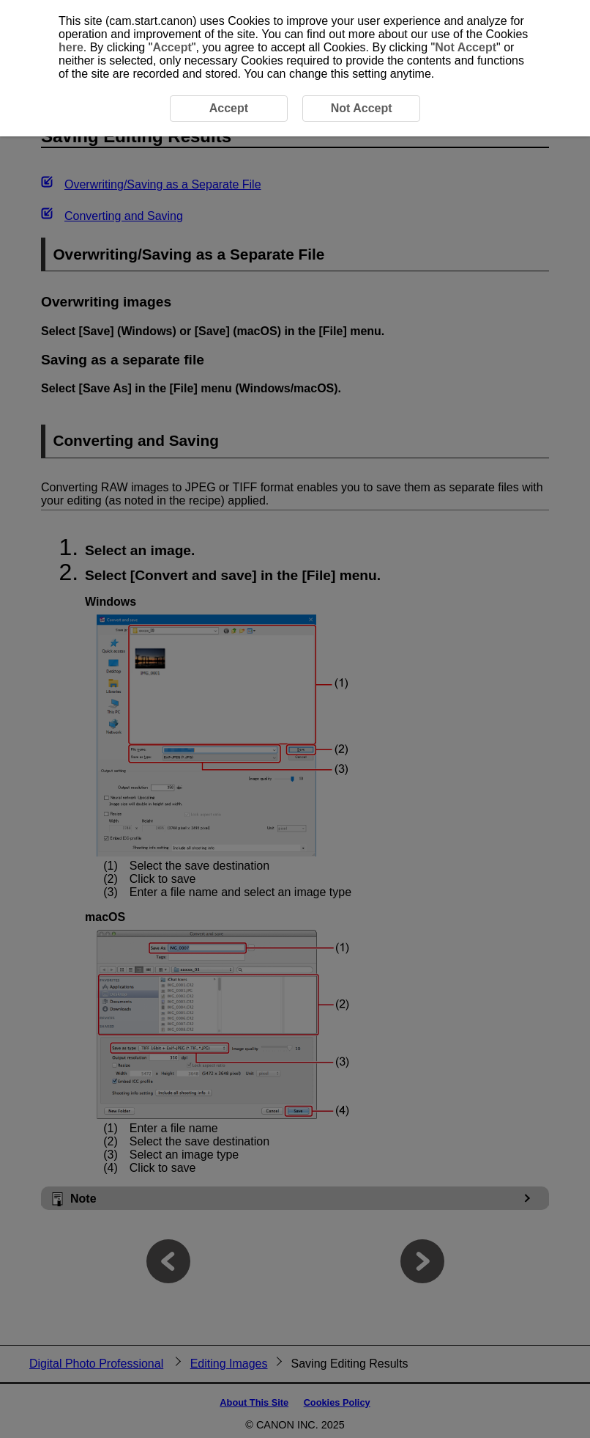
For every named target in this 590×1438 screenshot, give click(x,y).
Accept (171, 47)
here (71, 47)
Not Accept (465, 47)
